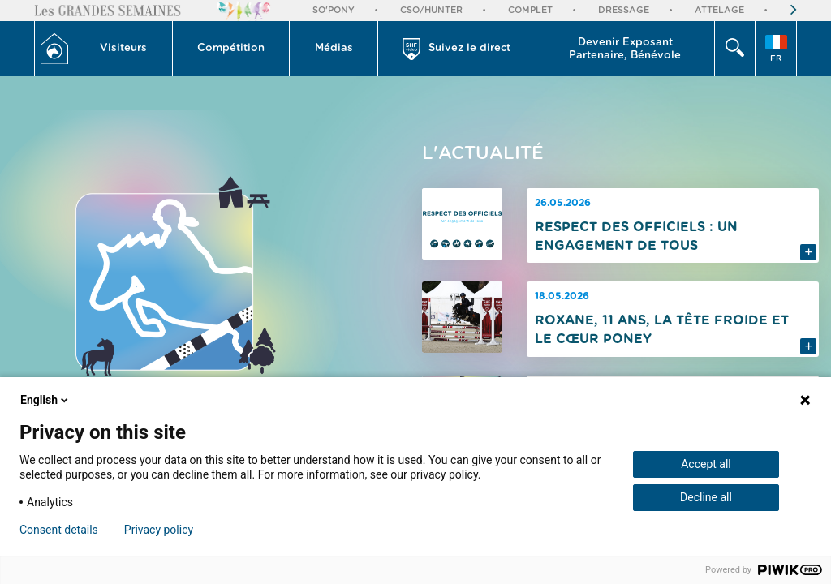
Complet (530, 10)
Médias (334, 48)
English (45, 399)
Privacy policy (158, 529)
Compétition (231, 48)
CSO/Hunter (431, 10)
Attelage (719, 10)
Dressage (623, 10)
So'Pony (333, 10)
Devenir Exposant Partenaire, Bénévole (625, 49)
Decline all (706, 497)
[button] (124, 48)
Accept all (706, 463)
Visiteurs (123, 48)
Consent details (58, 529)
